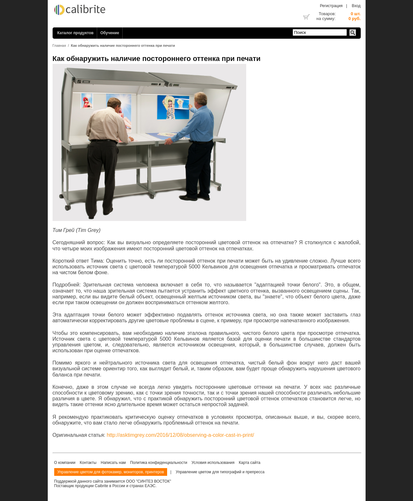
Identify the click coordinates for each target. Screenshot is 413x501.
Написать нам (113, 462)
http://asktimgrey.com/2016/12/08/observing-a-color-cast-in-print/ (180, 435)
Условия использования (213, 462)
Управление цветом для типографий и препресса (220, 472)
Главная (59, 45)
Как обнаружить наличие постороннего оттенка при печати (123, 45)
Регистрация (331, 6)
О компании (65, 462)
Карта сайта (249, 462)
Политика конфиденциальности (158, 462)
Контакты (88, 462)
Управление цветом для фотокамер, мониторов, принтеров (110, 472)
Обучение (109, 33)
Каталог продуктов (75, 33)
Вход (356, 6)
